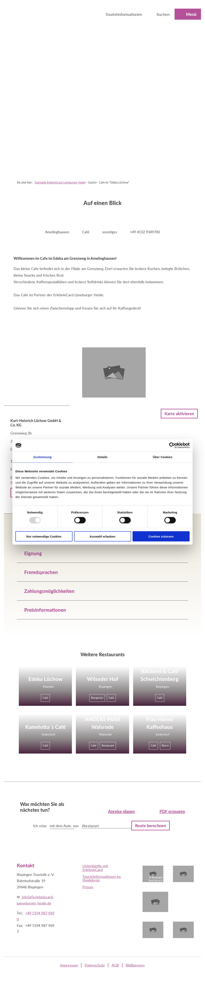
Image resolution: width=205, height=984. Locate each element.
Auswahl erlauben (102, 536)
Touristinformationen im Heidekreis (101, 878)
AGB (115, 965)
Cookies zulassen (161, 536)
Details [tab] (102, 457)
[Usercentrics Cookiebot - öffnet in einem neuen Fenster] (172, 445)
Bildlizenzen (135, 965)
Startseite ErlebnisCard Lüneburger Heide (60, 182)
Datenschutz (95, 965)
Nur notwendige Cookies (44, 536)
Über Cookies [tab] (162, 457)
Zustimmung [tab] (42, 457)
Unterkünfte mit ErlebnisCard (95, 868)
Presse (87, 887)
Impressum (69, 965)
